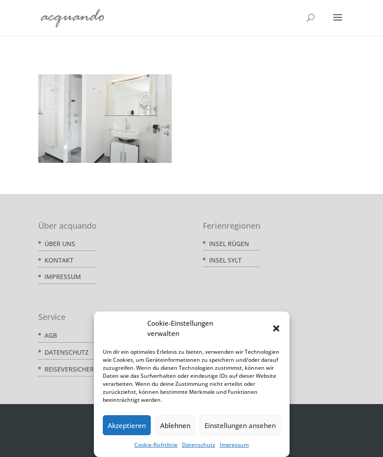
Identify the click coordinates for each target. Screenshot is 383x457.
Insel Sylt (225, 260)
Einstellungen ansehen (240, 425)
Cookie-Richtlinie (155, 445)
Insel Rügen (229, 243)
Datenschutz (198, 445)
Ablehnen (175, 425)
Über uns (59, 243)
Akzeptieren (127, 425)
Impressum (234, 445)
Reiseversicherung (76, 369)
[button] (276, 328)
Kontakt (58, 260)
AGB (50, 335)
